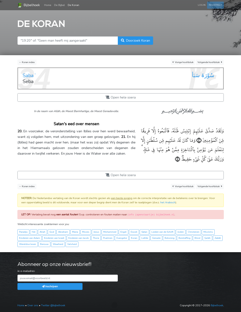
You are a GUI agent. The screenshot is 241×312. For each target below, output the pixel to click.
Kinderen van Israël (54, 238)
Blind (197, 238)
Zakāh (218, 238)
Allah (42, 231)
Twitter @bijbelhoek (53, 305)
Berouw (44, 244)
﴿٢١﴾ (177, 158)
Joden (180, 231)
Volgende (210, 62)
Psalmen (107, 238)
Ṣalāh (207, 238)
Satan (144, 231)
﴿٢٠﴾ (198, 139)
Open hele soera (121, 97)
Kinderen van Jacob (78, 238)
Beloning (169, 238)
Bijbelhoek (28, 5)
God (51, 231)
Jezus (96, 231)
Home (48, 5)
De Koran (73, 5)
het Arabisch (167, 202)
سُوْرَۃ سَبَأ (203, 75)
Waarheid (58, 244)
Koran (134, 238)
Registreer (215, 5)
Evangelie (122, 238)
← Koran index (27, 62)
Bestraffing (184, 238)
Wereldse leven (27, 244)
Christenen (193, 231)
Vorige (182, 62)
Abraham (63, 231)
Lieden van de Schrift (162, 231)
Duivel (134, 231)
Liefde (144, 238)
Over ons (32, 305)
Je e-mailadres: (26, 271)
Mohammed (109, 231)
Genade (156, 238)
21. (123, 136)
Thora (96, 238)
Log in (202, 5)
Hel (33, 231)
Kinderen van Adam (29, 238)
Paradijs (23, 231)
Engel (123, 231)
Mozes (85, 231)
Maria (75, 231)
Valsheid (72, 244)
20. (19, 131)
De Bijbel (59, 5)
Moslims (208, 231)
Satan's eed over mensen (76, 124)
